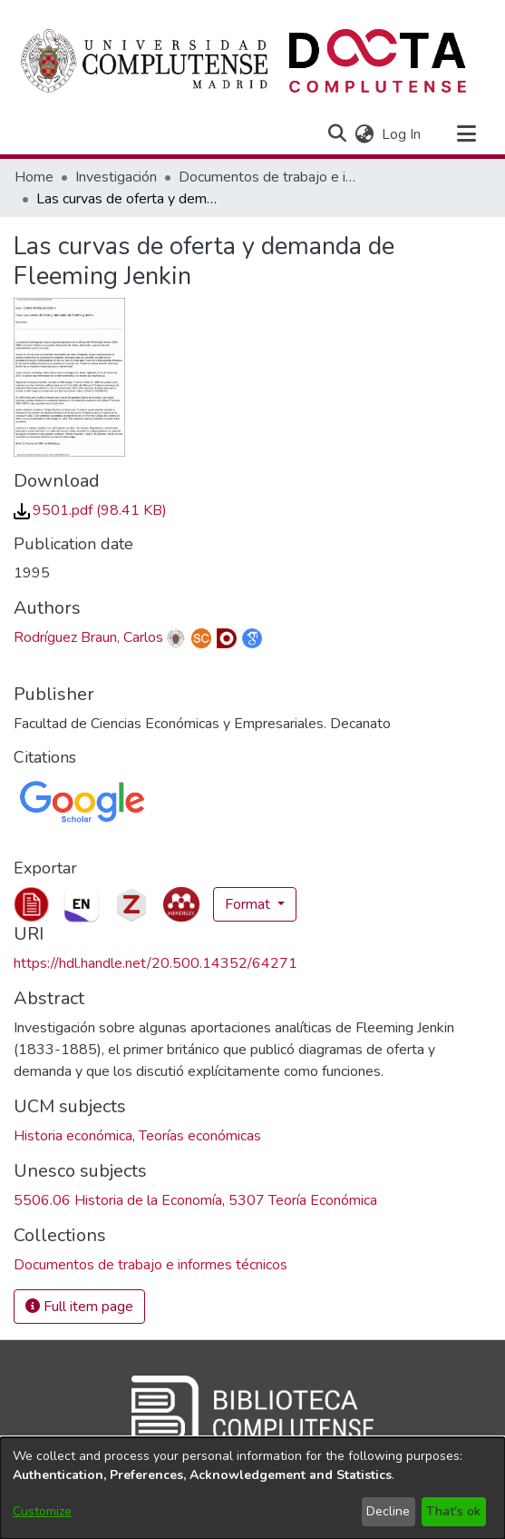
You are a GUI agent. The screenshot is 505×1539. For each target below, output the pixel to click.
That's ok (453, 1511)
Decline (388, 1511)
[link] (90, 510)
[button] (336, 134)
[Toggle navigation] (466, 134)
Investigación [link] (116, 177)
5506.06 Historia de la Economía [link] (118, 1200)
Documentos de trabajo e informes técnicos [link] (269, 177)
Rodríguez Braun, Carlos (88, 637)
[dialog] (252, 1488)
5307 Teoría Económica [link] (302, 1200)
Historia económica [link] (73, 1136)
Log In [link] (402, 134)
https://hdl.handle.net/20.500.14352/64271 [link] (155, 963)
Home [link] (34, 177)
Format (249, 904)
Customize (42, 1511)
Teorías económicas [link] (200, 1136)
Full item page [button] (79, 1307)
